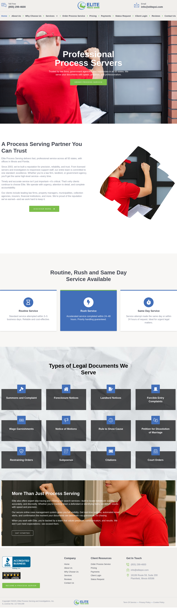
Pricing (93, 16)
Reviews (156, 16)
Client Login (141, 16)
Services (52, 16)
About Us (16, 16)
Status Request (123, 16)
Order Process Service (73, 16)
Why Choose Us (33, 16)
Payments (106, 16)
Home (4, 16)
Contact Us (170, 16)
